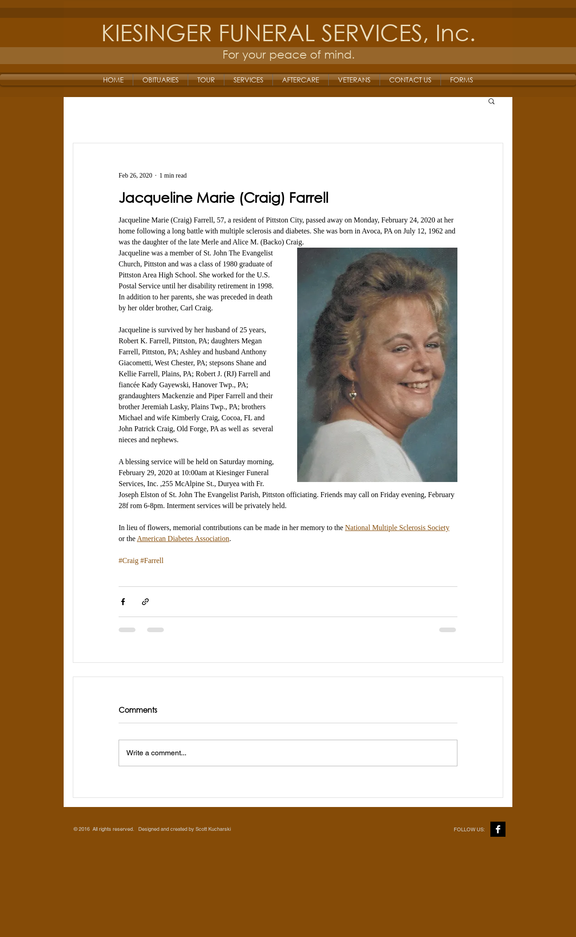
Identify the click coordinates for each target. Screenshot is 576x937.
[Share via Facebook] (123, 601)
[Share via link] (145, 601)
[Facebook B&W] (497, 829)
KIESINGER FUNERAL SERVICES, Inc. (288, 32)
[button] (491, 100)
